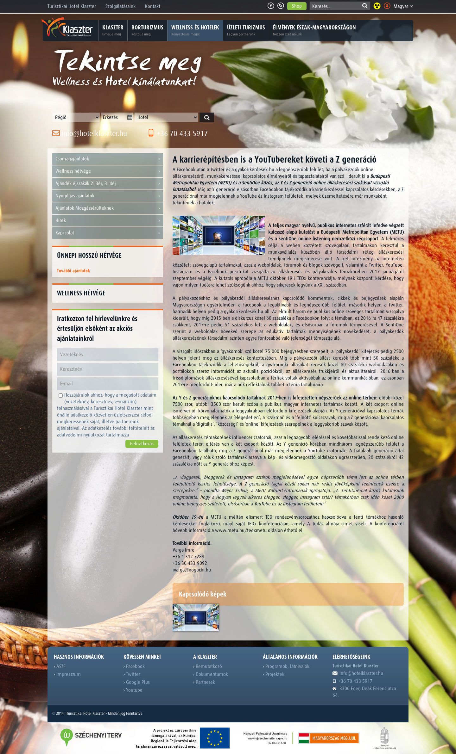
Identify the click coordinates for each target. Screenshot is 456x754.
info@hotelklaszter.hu (89, 133)
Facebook (134, 666)
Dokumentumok (210, 674)
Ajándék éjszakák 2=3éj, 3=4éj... (107, 183)
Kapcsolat (107, 233)
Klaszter (113, 30)
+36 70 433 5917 (177, 133)
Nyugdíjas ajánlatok (107, 196)
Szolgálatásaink (120, 6)
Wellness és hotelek (195, 30)
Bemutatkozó (207, 666)
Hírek (107, 220)
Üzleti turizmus (246, 30)
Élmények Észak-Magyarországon (314, 30)
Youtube (133, 690)
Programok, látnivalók (286, 666)
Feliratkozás (142, 443)
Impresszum (67, 674)
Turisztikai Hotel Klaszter (72, 6)
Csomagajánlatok (107, 159)
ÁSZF (60, 666)
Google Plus (137, 682)
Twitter (132, 674)
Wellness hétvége (107, 171)
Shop (297, 6)
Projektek (273, 674)
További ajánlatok (73, 271)
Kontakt (152, 6)
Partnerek (204, 682)
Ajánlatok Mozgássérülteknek (107, 208)
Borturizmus (147, 30)
